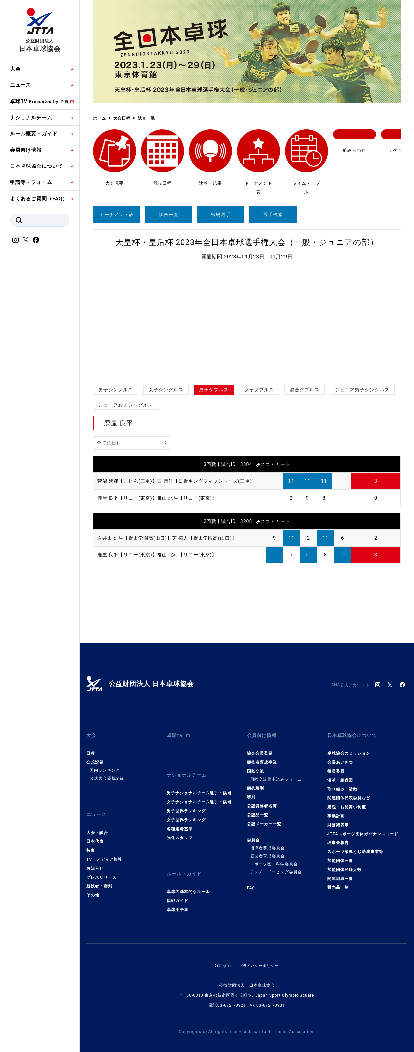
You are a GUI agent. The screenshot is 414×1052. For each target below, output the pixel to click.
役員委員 (336, 766)
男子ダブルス (214, 389)
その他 (92, 885)
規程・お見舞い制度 (346, 802)
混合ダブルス (304, 389)
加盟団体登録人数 (344, 864)
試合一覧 (169, 214)
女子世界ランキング (186, 810)
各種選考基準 (180, 819)
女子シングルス (166, 389)
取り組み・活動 (342, 784)
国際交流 (255, 766)
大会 (15, 69)
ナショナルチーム (31, 117)
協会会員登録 (260, 748)
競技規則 (255, 783)
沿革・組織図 (340, 775)
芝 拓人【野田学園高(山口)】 (211, 538)
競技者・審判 (99, 876)
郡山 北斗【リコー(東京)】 (193, 498)
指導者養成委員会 (267, 843)
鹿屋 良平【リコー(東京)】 (129, 498)
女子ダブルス (259, 389)
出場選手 (221, 214)
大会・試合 (97, 822)
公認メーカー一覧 (264, 819)
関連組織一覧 (340, 873)
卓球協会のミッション (348, 748)
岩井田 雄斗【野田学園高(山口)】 (137, 538)
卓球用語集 (177, 895)
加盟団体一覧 (340, 855)
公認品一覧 (257, 810)
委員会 (253, 835)
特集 (90, 840)
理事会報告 (338, 838)
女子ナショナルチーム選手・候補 (199, 792)
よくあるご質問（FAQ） (39, 199)
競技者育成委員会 (267, 851)
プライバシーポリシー (259, 951)
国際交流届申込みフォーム (276, 774)
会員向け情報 (26, 150)
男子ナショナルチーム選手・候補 (199, 783)
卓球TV (39, 101)
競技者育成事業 (262, 757)
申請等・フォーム (31, 182)
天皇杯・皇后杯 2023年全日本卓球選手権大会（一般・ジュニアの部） (247, 242)
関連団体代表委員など (348, 793)
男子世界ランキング (186, 801)
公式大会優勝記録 (107, 773)
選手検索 (273, 214)
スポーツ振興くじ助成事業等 (355, 846)
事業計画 (336, 811)
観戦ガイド (177, 886)
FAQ (251, 883)
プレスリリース (101, 867)
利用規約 (221, 951)
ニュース (20, 85)
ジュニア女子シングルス (125, 404)
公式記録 (95, 757)
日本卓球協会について (36, 166)
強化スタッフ (180, 828)
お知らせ (95, 858)
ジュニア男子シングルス (362, 389)
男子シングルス (115, 389)
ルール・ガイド (185, 862)
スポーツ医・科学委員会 (274, 859)
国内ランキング (105, 765)
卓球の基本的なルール (188, 877)
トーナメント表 (116, 214)
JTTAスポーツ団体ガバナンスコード (362, 829)
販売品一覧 (338, 882)
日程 (90, 748)
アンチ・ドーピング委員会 (276, 867)
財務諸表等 (338, 820)
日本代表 (95, 831)
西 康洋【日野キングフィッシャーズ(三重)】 (214, 481)
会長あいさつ (340, 757)
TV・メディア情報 (104, 849)
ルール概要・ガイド (34, 134)
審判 (251, 792)
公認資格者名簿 (262, 801)
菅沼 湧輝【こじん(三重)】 (129, 481)
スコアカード (273, 464)
